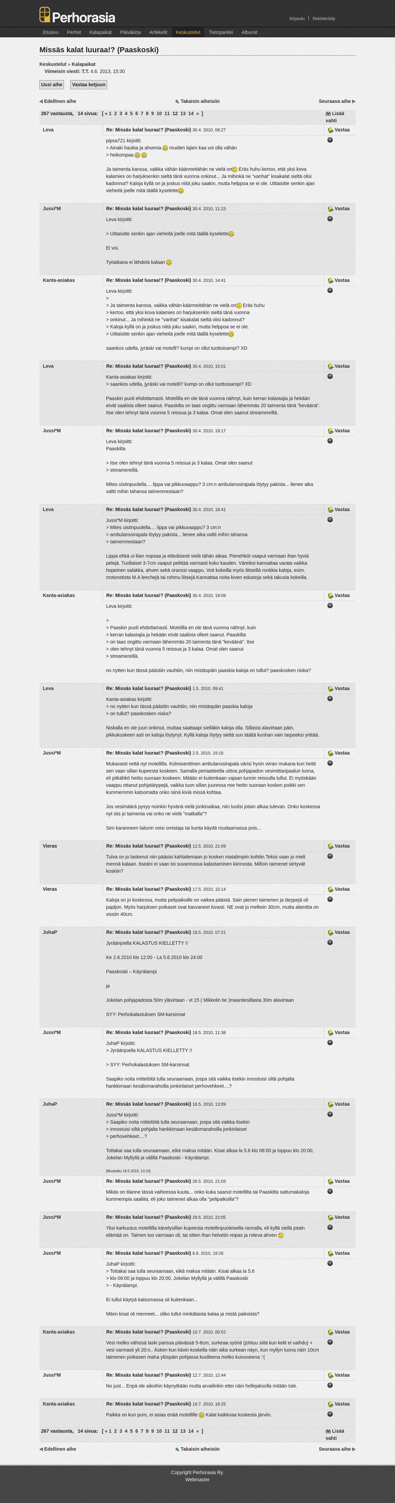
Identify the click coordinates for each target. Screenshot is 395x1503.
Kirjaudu (297, 18)
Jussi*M (52, 208)
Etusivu (50, 32)
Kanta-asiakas (59, 280)
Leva (48, 129)
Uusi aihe (51, 84)
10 (159, 113)
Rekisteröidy (324, 18)
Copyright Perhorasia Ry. (197, 1472)
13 (183, 113)
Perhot (74, 32)
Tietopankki (221, 32)
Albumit (250, 32)
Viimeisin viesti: (67, 71)
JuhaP (50, 932)
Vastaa (339, 129)
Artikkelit (158, 32)
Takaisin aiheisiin (200, 101)
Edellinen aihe (60, 101)
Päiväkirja (130, 32)
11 (167, 113)
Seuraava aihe (335, 101)
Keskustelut (188, 32)
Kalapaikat (100, 32)
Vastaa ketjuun (88, 84)
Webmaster (197, 1479)
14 (191, 113)
